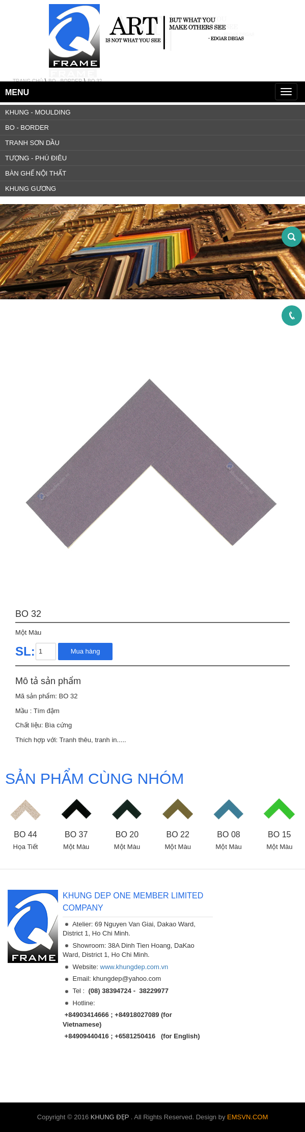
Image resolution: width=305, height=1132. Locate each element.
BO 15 (279, 834)
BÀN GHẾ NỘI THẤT (35, 173)
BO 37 (76, 834)
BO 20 (127, 834)
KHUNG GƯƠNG (30, 188)
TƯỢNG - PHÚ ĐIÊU (36, 158)
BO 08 (228, 834)
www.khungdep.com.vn (134, 967)
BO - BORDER (27, 127)
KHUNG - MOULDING (38, 112)
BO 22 (178, 834)
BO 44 (25, 834)
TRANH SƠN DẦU (32, 143)
